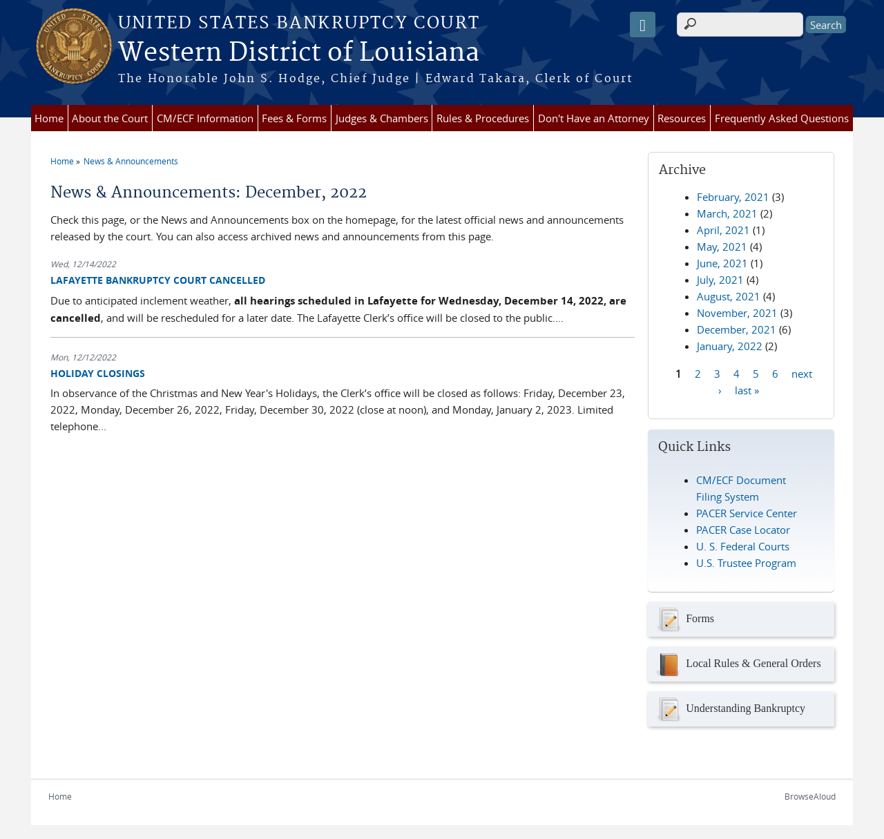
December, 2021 (736, 329)
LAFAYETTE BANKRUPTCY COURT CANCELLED (157, 280)
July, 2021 (720, 280)
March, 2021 (727, 213)
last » (747, 389)
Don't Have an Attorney (593, 118)
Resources (681, 118)
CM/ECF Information (205, 118)
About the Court (110, 118)
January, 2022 (729, 346)
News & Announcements (131, 160)
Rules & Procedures (482, 118)
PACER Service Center (746, 513)
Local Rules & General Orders (737, 664)
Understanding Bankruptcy (730, 709)
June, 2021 (722, 263)
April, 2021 (723, 230)
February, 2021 (733, 197)
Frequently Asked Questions (782, 118)
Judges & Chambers (382, 118)
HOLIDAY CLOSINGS (97, 373)
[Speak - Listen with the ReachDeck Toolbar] (642, 24)
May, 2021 (722, 246)
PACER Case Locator (743, 530)
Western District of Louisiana (298, 53)
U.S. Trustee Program (746, 563)
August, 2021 (728, 296)
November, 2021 (737, 313)
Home (49, 118)
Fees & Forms (294, 118)
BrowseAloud (810, 796)
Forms (684, 619)
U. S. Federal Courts (742, 546)
